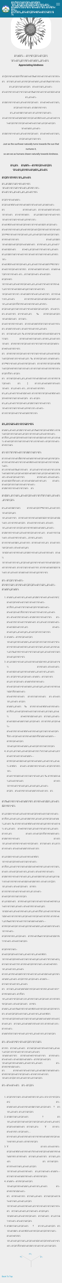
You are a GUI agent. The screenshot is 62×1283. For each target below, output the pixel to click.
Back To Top (7, 1276)
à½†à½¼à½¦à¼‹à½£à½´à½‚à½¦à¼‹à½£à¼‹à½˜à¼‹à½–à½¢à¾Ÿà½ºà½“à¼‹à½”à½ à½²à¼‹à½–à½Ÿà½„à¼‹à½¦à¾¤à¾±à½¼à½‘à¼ (33, 9)
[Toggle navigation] (58, 4)
